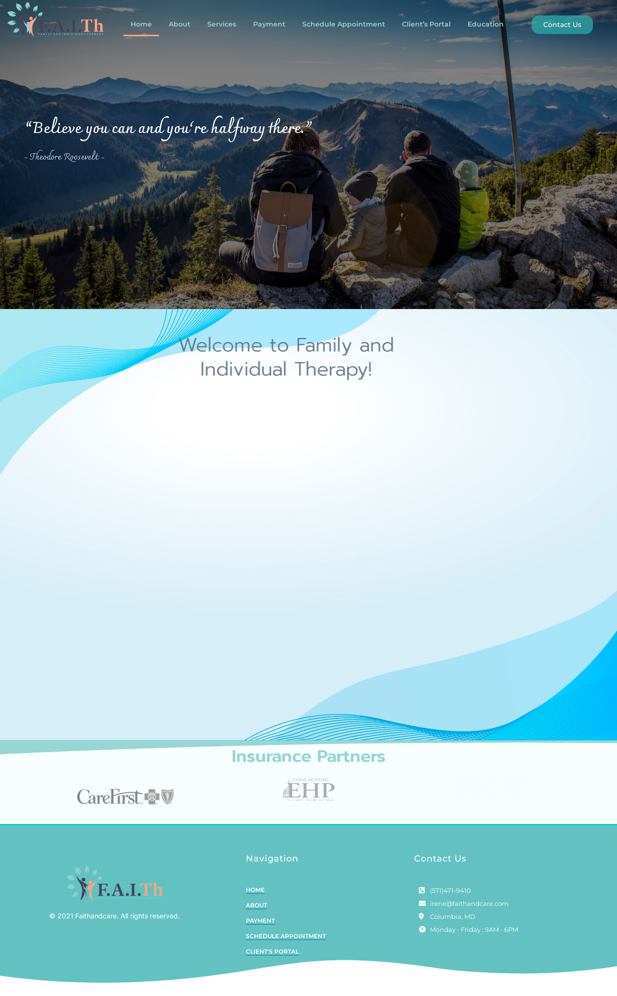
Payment (269, 24)
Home (141, 24)
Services (221, 24)
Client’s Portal (426, 24)
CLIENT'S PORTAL (272, 963)
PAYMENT (260, 932)
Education (486, 24)
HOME (255, 901)
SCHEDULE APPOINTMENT (286, 948)
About (179, 24)
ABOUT (256, 917)
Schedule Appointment (343, 24)
